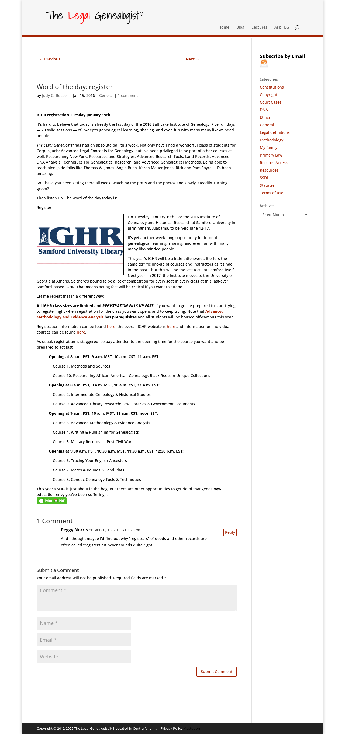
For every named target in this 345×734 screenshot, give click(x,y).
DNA (264, 109)
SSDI (264, 177)
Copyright (268, 94)
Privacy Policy (171, 728)
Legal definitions (275, 132)
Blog (240, 27)
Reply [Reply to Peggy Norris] (230, 532)
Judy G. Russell (55, 95)
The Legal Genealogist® (93, 728)
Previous (49, 59)
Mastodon (191, 728)
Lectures (259, 27)
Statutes (267, 185)
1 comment (128, 95)
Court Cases (270, 102)
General (106, 95)
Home (223, 27)
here (111, 326)
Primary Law (271, 155)
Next (192, 59)
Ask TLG (281, 27)
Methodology (271, 139)
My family (268, 147)
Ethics (265, 117)
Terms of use (271, 192)
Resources (269, 170)
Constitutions (272, 87)
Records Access (274, 162)
